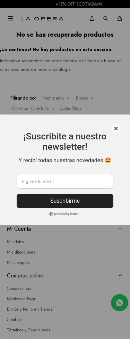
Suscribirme (65, 201)
